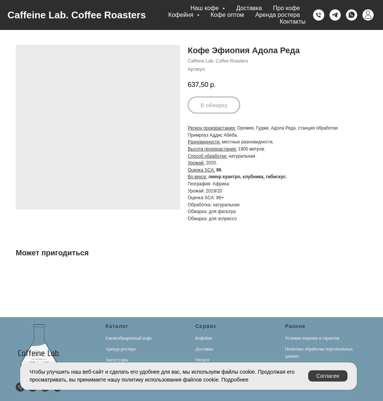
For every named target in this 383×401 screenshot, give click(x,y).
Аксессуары (116, 359)
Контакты (293, 21)
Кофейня (203, 338)
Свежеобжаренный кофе (128, 338)
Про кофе (286, 8)
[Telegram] (335, 15)
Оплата (202, 359)
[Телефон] (318, 15)
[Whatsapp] (351, 15)
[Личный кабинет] (368, 15)
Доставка (249, 8)
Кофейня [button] (181, 15)
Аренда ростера (277, 15)
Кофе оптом (227, 15)
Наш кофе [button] (205, 8)
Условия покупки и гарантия (312, 338)
